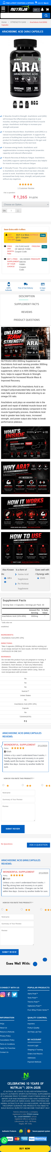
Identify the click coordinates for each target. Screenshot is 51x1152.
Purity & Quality (33, 1028)
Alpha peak (32, 994)
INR (35, 10)
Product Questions (27, 320)
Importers (31, 1024)
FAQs (2, 1024)
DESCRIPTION (27, 296)
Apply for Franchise (7, 1048)
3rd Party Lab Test (34, 1032)
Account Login (33, 1046)
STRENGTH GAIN (18, 22)
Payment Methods (34, 1062)
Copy (43, 235)
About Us (3, 1028)
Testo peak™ (33, 998)
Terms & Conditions (7, 1044)
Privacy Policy (5, 1036)
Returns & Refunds (7, 1032)
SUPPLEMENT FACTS (26, 304)
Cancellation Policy (7, 1040)
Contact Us (4, 1052)
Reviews (26, 312)
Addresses (32, 1058)
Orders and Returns (35, 1054)
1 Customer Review (26, 188)
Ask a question (9, 193)
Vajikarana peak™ (35, 1006)
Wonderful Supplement (19, 744)
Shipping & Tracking (35, 1050)
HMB (42, 578)
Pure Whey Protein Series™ (38, 1010)
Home (4, 22)
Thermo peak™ (34, 1002)
